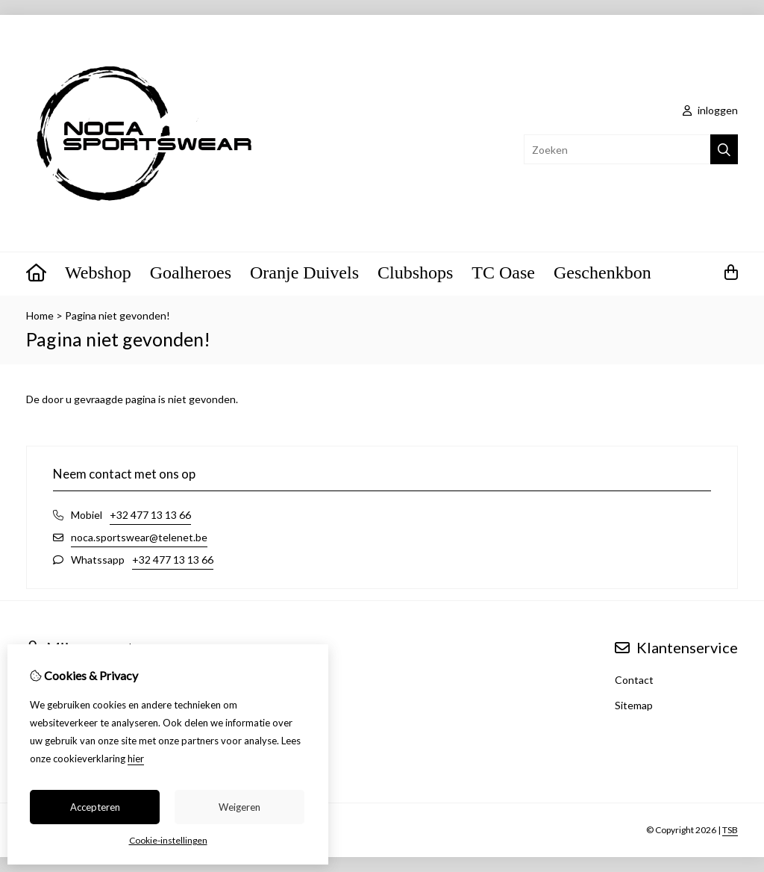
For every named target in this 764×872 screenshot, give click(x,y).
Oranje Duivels (304, 272)
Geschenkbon (602, 272)
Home (40, 315)
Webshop (98, 272)
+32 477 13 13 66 (150, 514)
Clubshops (415, 272)
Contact (634, 679)
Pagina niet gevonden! (117, 315)
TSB (730, 829)
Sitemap (634, 705)
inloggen (710, 110)
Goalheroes (190, 272)
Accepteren (95, 807)
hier (136, 758)
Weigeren (239, 807)
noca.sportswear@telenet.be (139, 537)
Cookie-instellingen (168, 840)
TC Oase (503, 272)
